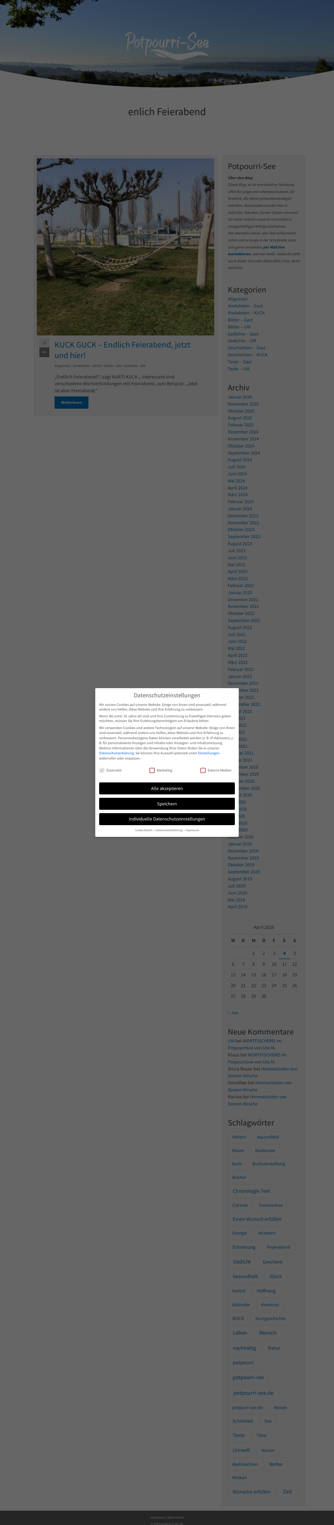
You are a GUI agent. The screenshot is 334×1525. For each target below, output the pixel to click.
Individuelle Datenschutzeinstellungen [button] (167, 819)
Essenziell (110, 770)
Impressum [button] (192, 830)
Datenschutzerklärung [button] (169, 830)
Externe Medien (215, 770)
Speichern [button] (167, 804)
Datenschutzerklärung (116, 753)
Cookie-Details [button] (144, 830)
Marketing (161, 770)
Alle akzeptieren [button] (167, 788)
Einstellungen (208, 753)
